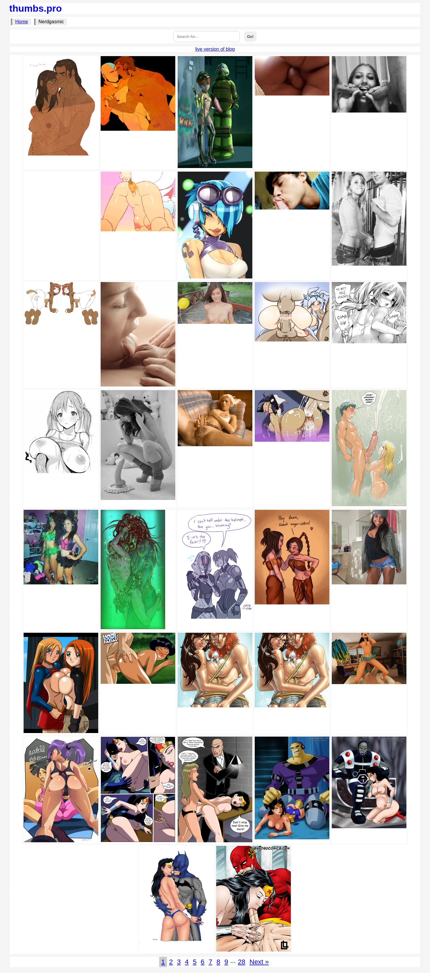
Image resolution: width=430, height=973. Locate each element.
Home (21, 21)
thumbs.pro (35, 8)
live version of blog (215, 49)
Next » (259, 962)
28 (241, 962)
